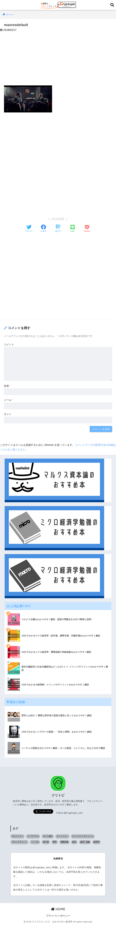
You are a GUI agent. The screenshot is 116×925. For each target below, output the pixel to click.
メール (8, 399)
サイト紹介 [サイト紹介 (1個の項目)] (48, 836)
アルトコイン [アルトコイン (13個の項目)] (17, 836)
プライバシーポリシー (58, 915)
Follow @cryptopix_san (69, 812)
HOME (58, 909)
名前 (7, 385)
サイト (8, 414)
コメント (9, 344)
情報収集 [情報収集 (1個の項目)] (64, 842)
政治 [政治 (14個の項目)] (74, 842)
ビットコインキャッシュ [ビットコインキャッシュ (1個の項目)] (82, 836)
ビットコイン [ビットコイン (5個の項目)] (62, 836)
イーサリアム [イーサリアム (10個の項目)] (33, 836)
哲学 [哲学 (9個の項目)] (55, 842)
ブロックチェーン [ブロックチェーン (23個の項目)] (19, 842)
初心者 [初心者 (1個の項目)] (46, 842)
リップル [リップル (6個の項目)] (35, 842)
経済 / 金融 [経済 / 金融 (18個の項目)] (85, 842)
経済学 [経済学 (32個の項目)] (96, 842)
